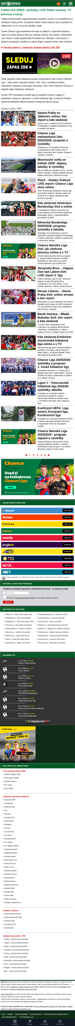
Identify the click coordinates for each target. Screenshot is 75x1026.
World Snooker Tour (10, 860)
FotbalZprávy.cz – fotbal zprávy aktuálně (18, 618)
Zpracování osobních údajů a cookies (56, 1014)
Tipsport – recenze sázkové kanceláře (16, 943)
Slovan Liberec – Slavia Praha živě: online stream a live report (55, 294)
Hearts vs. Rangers (24, 678)
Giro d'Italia (8, 835)
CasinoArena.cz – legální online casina (17, 643)
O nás (3, 1014)
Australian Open (9, 817)
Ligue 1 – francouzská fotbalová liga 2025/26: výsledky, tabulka (53, 386)
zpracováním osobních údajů (25, 598)
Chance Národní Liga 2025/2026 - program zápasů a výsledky (52, 434)
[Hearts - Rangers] (9, 669)
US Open (7, 828)
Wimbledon (8, 824)
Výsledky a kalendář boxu (12, 902)
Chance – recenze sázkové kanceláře (16, 953)
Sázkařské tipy (8, 655)
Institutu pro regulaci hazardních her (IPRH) (24, 987)
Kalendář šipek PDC (10, 849)
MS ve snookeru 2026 (25, 685)
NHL (5, 810)
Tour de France (9, 831)
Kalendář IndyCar (9, 881)
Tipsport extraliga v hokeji (12, 774)
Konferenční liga (9, 807)
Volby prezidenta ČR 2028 (12, 914)
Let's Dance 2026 (9, 924)
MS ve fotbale (8, 788)
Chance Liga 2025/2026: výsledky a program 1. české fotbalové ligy (54, 363)
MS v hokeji (8, 785)
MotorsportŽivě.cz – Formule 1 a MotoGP (18, 628)
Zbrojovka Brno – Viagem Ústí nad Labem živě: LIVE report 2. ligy (55, 272)
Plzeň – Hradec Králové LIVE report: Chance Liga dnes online (55, 183)
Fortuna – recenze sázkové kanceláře (16, 939)
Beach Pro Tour (9, 867)
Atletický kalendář (10, 856)
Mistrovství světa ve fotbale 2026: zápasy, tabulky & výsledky (52, 163)
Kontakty (10, 1014)
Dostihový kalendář (10, 870)
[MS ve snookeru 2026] (9, 684)
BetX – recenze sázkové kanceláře (15, 964)
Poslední (49, 455)
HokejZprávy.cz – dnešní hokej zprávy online (19, 621)
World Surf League (10, 899)
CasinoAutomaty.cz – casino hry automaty (51, 618)
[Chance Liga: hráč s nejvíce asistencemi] (9, 707)
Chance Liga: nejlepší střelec (27, 716)
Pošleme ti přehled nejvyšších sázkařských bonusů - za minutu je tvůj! (35, 589)
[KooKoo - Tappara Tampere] (9, 662)
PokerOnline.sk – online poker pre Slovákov (52, 643)
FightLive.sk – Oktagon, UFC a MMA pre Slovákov (54, 628)
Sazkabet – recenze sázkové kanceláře (16, 950)
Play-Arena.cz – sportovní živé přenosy (17, 632)
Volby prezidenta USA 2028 (13, 917)
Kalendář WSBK (9, 888)
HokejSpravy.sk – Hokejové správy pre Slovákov (53, 632)
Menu (70, 3)
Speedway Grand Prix (11, 885)
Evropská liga (8, 803)
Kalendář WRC (9, 892)
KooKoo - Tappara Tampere (27, 663)
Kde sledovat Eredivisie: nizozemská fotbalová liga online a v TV (55, 340)
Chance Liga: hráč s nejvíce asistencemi (31, 708)
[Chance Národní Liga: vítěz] (9, 699)
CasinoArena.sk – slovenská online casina (51, 639)
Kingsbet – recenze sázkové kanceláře (16, 967)
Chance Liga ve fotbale (11, 778)
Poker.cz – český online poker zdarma (17, 639)
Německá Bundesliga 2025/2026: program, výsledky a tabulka (52, 226)
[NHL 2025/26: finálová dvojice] (9, 692)
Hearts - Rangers (23, 670)
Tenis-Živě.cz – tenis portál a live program (18, 625)
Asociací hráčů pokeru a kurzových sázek (23, 989)
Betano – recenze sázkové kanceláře (16, 946)
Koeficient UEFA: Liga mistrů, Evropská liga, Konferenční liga (53, 411)
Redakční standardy (21, 1014)
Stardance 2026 (9, 921)
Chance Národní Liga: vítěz (27, 701)
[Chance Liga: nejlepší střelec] (9, 715)
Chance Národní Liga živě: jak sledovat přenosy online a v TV (53, 249)
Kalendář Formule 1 (10, 781)
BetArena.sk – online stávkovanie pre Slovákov (53, 625)
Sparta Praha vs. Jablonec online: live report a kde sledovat (52, 116)
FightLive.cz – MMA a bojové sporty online (18, 614)
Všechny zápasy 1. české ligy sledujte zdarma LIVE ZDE (31, 47)
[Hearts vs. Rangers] (9, 677)
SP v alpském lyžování (11, 846)
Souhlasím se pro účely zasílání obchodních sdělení (32, 598)
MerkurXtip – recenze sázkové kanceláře (17, 960)
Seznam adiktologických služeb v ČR (45, 1006)
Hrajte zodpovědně (7, 994)
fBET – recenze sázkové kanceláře (15, 971)
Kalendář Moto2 (9, 878)
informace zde (41, 999)
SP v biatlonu (8, 842)
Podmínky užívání (36, 1014)
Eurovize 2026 (9, 928)
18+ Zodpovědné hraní (9, 1017)
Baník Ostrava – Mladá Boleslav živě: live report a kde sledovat (55, 317)
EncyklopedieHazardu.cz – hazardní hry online (52, 614)
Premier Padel (8, 895)
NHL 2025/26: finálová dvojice (27, 693)
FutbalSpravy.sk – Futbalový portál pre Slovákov (53, 635)
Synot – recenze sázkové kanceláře (15, 957)
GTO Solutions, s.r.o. (27, 1017)
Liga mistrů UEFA (9, 800)
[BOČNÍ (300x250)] (18, 761)
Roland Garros (9, 821)
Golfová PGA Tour (10, 863)
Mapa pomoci (62, 1006)
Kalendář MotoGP (10, 839)
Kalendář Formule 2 (10, 874)
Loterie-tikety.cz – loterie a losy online (50, 621)
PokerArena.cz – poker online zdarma (17, 635)
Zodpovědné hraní (64, 987)
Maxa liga (7, 814)
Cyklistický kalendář (10, 853)
